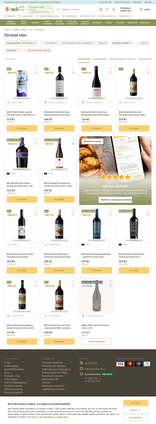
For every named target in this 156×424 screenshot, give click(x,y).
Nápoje (109, 23)
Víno (30, 29)
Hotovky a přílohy (85, 22)
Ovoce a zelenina (47, 22)
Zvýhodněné (25, 16)
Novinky (9, 16)
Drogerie (120, 23)
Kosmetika (132, 23)
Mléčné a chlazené (59, 22)
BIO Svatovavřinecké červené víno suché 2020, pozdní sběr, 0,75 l (132, 114)
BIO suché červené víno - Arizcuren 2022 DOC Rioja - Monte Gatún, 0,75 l (96, 114)
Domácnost (145, 23)
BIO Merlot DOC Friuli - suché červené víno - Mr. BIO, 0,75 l (20, 185)
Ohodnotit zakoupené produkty (116, 199)
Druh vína (13, 50)
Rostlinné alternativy (72, 22)
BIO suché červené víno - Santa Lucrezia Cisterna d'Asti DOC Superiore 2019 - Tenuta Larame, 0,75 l (58, 116)
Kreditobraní (69, 16)
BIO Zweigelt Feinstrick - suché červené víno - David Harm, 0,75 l (58, 185)
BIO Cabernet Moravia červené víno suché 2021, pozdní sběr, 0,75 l (57, 256)
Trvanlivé (96, 23)
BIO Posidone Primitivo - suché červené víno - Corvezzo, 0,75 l (132, 256)
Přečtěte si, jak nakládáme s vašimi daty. (47, 417)
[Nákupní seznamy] (101, 9)
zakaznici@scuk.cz (92, 368)
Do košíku (22, 128)
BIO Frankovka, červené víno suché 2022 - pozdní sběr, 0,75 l (57, 328)
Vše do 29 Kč (87, 16)
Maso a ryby (23, 22)
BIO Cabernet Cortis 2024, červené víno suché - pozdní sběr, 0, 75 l (20, 256)
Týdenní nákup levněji (47, 16)
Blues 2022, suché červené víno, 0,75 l (95, 326)
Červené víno (39, 29)
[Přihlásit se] (123, 9)
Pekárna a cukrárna (11, 22)
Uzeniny (35, 23)
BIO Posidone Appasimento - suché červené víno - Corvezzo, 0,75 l (96, 256)
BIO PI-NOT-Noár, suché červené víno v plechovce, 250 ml (21, 114)
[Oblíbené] (107, 9)
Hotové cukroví (106, 16)
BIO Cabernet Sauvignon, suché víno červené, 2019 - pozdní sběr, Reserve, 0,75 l (21, 328)
